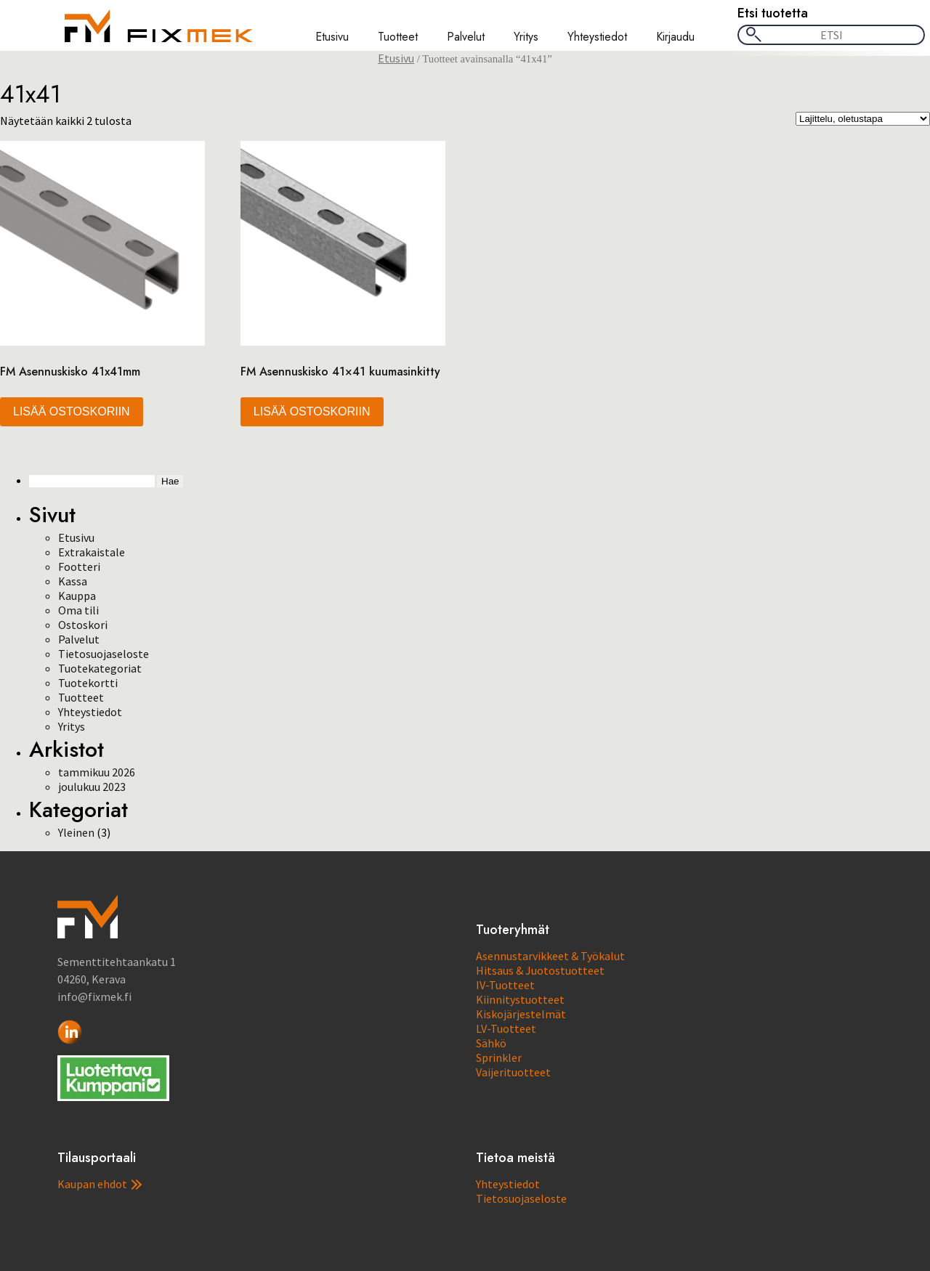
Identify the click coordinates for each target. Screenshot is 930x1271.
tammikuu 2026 (96, 772)
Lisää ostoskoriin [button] (71, 411)
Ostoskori (83, 624)
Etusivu (332, 37)
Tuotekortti (88, 682)
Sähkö (491, 1043)
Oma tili (78, 610)
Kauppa (77, 595)
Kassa (72, 581)
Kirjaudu (675, 37)
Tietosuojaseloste (103, 653)
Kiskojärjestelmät (521, 1014)
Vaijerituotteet (513, 1072)
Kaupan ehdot (99, 1184)
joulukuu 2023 (92, 786)
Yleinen (76, 832)
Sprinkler (499, 1057)
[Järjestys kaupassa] (863, 119)
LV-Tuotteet (506, 1028)
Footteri (79, 566)
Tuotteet (398, 37)
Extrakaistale (91, 552)
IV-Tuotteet (505, 985)
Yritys (526, 37)
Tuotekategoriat (100, 668)
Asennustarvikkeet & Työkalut (550, 956)
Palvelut (466, 37)
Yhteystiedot (597, 37)
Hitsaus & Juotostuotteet (540, 970)
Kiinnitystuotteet (520, 999)
